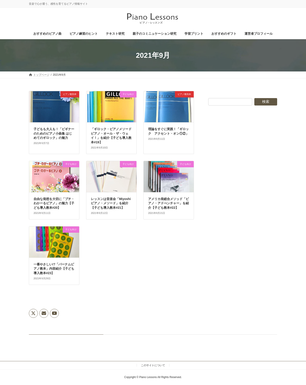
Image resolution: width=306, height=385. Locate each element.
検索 (265, 101)
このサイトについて (153, 365)
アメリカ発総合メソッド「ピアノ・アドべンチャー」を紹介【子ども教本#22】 (168, 203)
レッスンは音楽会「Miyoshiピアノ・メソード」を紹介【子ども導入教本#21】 (111, 203)
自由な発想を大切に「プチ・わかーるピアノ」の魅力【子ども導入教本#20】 (54, 203)
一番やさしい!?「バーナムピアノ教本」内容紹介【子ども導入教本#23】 (54, 268)
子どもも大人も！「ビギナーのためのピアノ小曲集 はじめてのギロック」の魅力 (54, 133)
